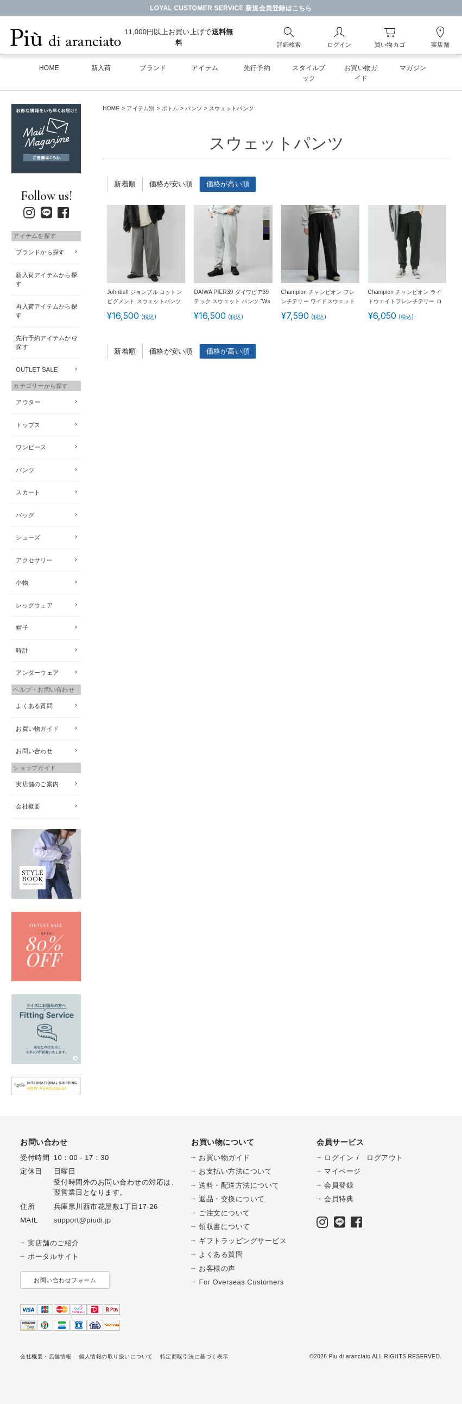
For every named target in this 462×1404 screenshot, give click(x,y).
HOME (111, 108)
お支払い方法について (235, 1171)
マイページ (342, 1171)
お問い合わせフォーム (65, 1280)
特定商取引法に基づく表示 (194, 1356)
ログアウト (384, 1158)
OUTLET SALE (37, 369)
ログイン (338, 1158)
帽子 (22, 627)
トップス (28, 425)
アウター (28, 402)
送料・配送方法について (239, 1185)
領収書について (224, 1227)
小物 (22, 582)
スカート (28, 492)
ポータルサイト (53, 1256)
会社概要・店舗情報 (46, 1356)
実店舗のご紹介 (53, 1243)
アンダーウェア (37, 672)
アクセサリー (34, 560)
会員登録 (338, 1185)
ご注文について (224, 1213)
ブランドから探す (40, 252)
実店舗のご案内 (37, 784)
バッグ (25, 515)
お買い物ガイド (37, 728)
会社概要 (28, 806)
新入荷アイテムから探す (46, 279)
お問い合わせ (34, 751)
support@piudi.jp (82, 1220)
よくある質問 (34, 706)
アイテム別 (140, 108)
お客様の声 (217, 1268)
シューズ (28, 537)
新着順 (125, 184)
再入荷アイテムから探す (46, 311)
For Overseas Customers (241, 1282)
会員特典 (338, 1199)
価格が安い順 (171, 184)
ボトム (170, 108)
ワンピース (31, 447)
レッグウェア (34, 605)
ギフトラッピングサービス (243, 1241)
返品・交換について (232, 1199)
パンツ (193, 108)
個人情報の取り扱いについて (116, 1356)
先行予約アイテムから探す (46, 342)
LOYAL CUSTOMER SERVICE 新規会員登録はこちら (231, 8)
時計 (22, 650)
